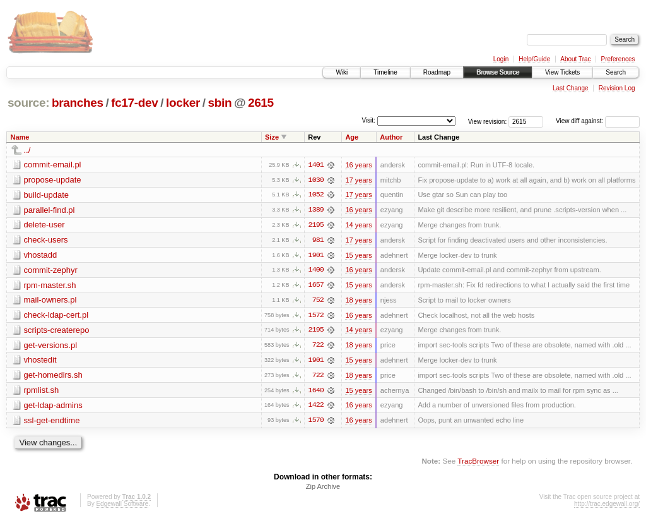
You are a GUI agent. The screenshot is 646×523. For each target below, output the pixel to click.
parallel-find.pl (49, 210)
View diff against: (598, 120)
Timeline (385, 72)
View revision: (487, 120)
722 (318, 347)
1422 (316, 407)
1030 (316, 180)
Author (391, 137)
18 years (358, 301)
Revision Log (617, 88)
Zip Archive (323, 489)
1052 (316, 195)
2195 (316, 225)
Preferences (618, 59)
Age (351, 137)
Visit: (368, 120)
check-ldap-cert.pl (56, 316)
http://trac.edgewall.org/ (607, 506)
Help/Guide (534, 59)
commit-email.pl (52, 164)
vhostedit (40, 361)
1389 (316, 210)
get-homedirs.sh (53, 377)
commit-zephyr (51, 270)
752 (318, 301)
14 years (358, 225)
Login (500, 59)
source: (28, 102)
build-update (46, 195)
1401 (316, 165)
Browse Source (497, 72)
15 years (358, 256)
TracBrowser (478, 463)
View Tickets (562, 72)
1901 (316, 256)
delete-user (44, 225)
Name (20, 137)
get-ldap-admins (53, 407)
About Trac (575, 59)
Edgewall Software (122, 506)
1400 (316, 271)
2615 (261, 102)
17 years (358, 180)
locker (183, 102)
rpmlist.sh (41, 392)
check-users (46, 240)
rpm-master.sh (50, 286)
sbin (220, 102)
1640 (316, 392)
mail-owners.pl (50, 301)
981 (318, 241)
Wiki (342, 72)
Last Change (571, 88)
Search (616, 72)
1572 (316, 316)
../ (27, 150)
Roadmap (436, 72)
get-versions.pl (51, 346)
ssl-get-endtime (52, 422)
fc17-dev (134, 102)
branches (77, 102)
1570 (316, 423)
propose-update (52, 179)
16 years (358, 165)
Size (272, 137)
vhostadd (40, 255)
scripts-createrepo (57, 331)
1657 (316, 286)
